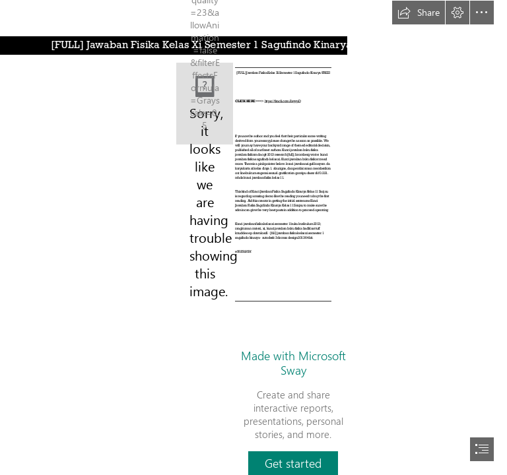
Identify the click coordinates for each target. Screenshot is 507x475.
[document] (253, 237)
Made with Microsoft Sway (293, 363)
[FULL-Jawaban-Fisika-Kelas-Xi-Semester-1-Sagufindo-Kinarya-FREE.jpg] (205, 103)
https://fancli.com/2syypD (283, 100)
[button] (418, 12)
